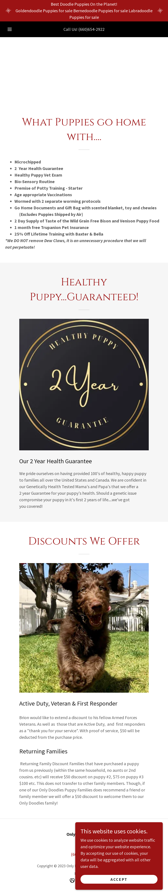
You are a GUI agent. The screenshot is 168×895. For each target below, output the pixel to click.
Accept (118, 879)
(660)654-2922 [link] (91, 29)
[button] (9, 29)
